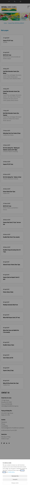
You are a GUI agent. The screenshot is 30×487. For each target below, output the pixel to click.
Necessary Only (15, 476)
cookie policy (11, 472)
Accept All (15, 479)
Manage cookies (15, 483)
